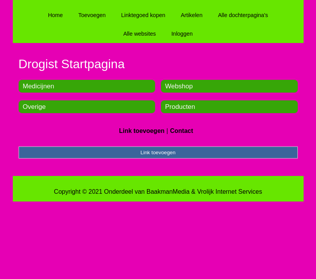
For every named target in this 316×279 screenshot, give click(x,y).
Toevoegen (91, 15)
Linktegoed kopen (143, 15)
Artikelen (191, 15)
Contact (181, 130)
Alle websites (139, 34)
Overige (34, 106)
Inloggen (182, 34)
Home (55, 15)
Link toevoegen (141, 130)
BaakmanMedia (168, 191)
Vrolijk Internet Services (229, 191)
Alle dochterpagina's (243, 15)
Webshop (179, 86)
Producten (180, 106)
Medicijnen (38, 86)
